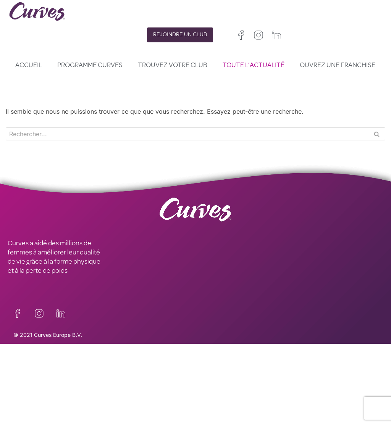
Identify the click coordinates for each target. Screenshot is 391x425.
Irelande (245, 381)
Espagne (206, 399)
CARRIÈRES (24, 376)
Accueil (28, 65)
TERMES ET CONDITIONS (139, 385)
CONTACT (22, 367)
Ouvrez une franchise (337, 65)
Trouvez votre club (172, 65)
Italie (228, 399)
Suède (269, 399)
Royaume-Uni (212, 381)
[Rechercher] (187, 133)
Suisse (247, 399)
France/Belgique (216, 390)
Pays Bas (207, 409)
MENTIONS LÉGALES (38, 385)
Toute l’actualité (253, 65)
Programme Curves (90, 65)
